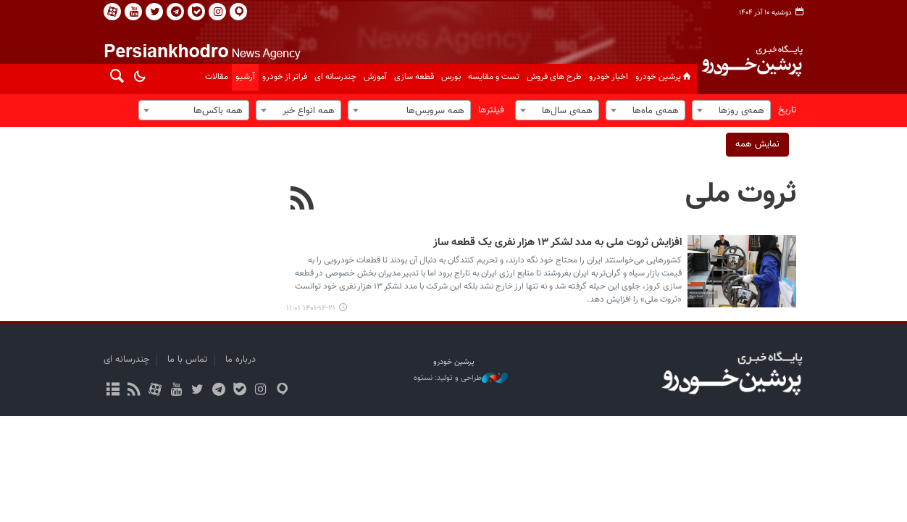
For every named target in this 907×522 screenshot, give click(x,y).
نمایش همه (757, 144)
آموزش (375, 76)
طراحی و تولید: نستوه (461, 378)
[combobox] (731, 110)
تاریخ (787, 110)
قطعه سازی (414, 76)
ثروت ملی (740, 194)
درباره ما (240, 359)
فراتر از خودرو (284, 76)
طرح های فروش (554, 76)
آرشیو (245, 76)
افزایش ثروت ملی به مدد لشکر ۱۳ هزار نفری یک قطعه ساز (557, 243)
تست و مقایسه (493, 76)
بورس (451, 76)
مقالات (216, 76)
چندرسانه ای (335, 76)
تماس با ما (187, 359)
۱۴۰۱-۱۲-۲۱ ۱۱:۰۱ (310, 308)
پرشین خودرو (664, 76)
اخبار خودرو (608, 76)
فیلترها (491, 110)
